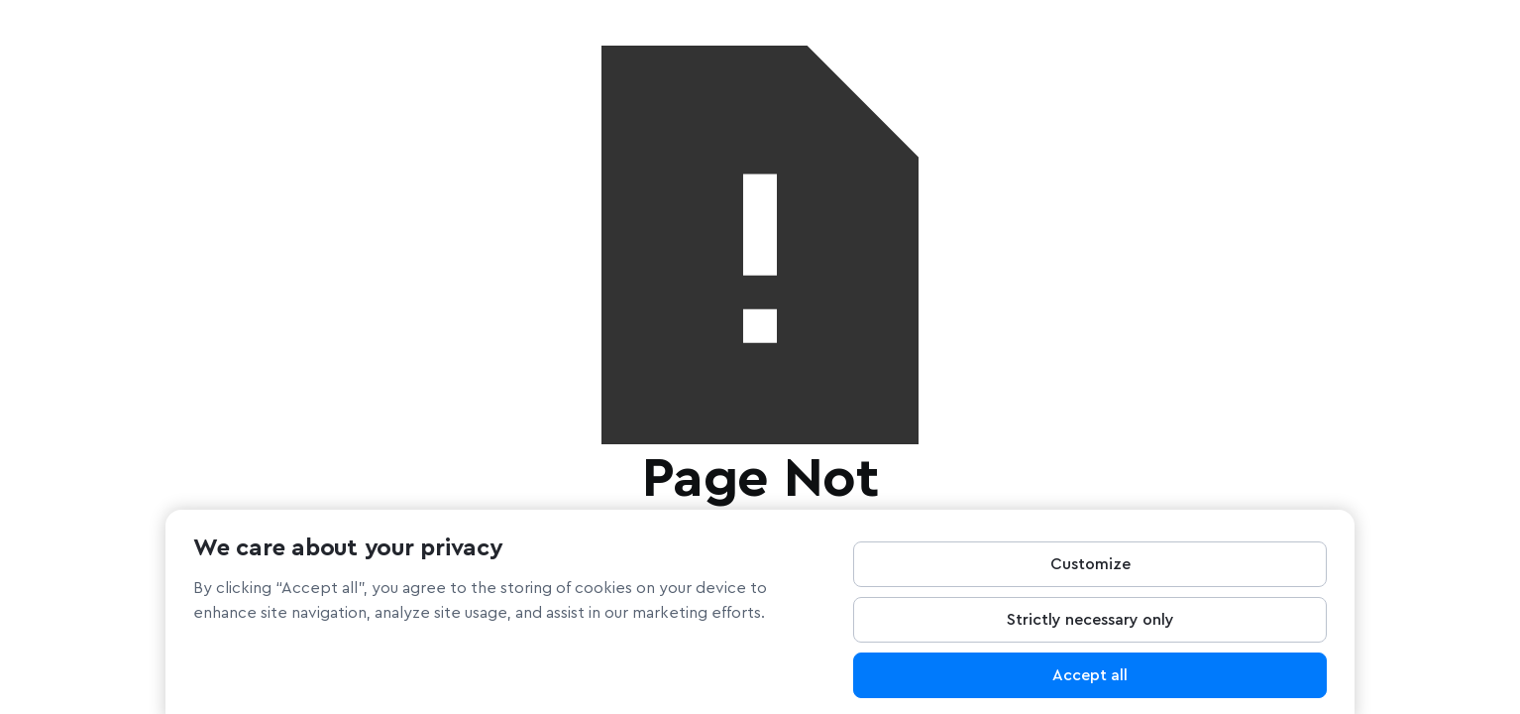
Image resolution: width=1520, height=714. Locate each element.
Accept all (1090, 681)
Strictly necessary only (1090, 626)
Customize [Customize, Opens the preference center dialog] (1090, 570)
